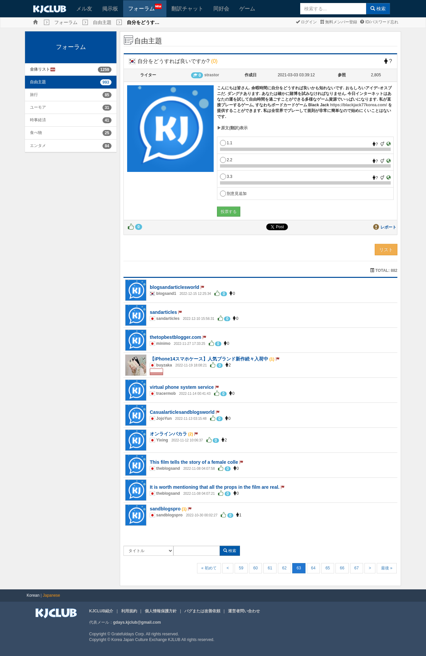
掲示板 (110, 8)
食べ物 (36, 132)
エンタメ (38, 145)
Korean (33, 595)
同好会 (221, 8)
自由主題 (102, 22)
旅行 (34, 94)
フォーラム (145, 7)
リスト (386, 249)
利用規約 (129, 611)
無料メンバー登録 (338, 22)
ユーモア (38, 107)
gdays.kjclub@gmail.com (137, 622)
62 (284, 568)
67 (356, 568)
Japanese (51, 595)
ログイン (306, 22)
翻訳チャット (187, 8)
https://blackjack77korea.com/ (358, 105)
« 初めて (209, 568)
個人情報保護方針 (161, 611)
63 (299, 568)
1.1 (226, 143)
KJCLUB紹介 (101, 611)
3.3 (226, 177)
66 (342, 568)
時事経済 (38, 120)
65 (327, 568)
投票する (229, 211)
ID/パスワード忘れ (379, 22)
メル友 (84, 8)
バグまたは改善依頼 (202, 611)
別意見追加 (233, 194)
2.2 (226, 160)
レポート (388, 227)
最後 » (386, 568)
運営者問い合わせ (244, 611)
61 (270, 568)
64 (313, 568)
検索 (378, 8)
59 (241, 568)
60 (255, 568)
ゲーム (247, 8)
